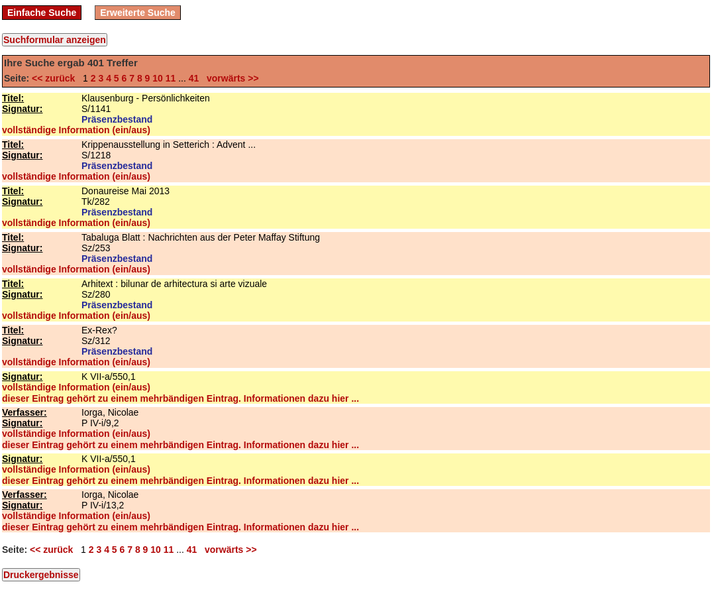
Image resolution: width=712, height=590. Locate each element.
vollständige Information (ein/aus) (76, 130)
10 (157, 78)
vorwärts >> (229, 78)
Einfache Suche (41, 12)
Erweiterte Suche (138, 12)
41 (194, 78)
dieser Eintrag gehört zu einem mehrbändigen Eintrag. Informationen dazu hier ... (180, 398)
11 (171, 78)
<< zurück (56, 78)
